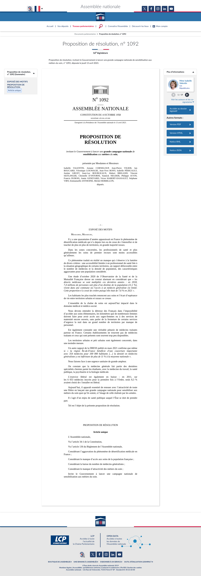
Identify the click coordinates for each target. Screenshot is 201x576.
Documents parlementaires (85, 34)
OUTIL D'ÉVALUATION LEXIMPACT (138, 562)
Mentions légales (65, 567)
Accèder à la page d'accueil (100, 15)
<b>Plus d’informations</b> (180, 72)
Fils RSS (123, 567)
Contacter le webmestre (110, 567)
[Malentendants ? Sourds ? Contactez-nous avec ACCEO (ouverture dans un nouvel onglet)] (82, 554)
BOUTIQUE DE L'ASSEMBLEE (59, 562)
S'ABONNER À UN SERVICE (110, 562)
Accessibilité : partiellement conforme (86, 567)
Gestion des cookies (134, 567)
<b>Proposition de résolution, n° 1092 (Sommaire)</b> (20, 73)
